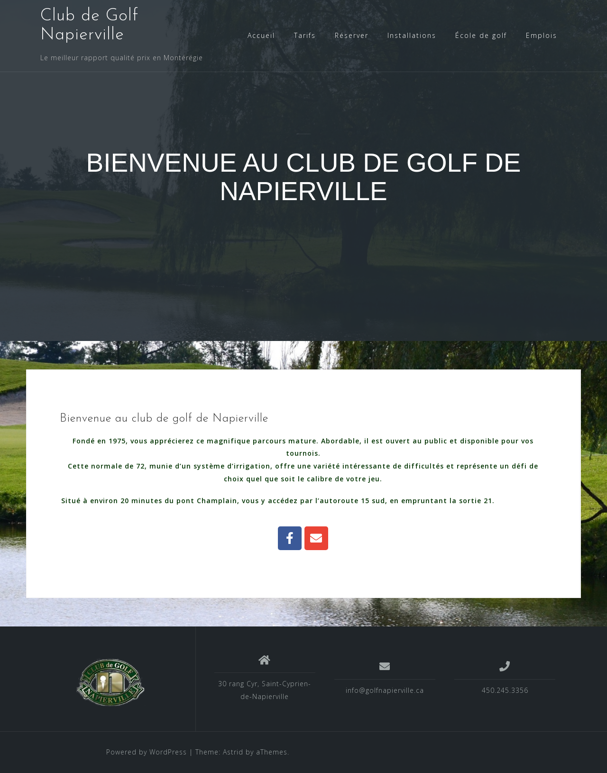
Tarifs (305, 35)
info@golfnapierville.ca (385, 690)
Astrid (233, 751)
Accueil (261, 35)
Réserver (351, 35)
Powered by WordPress (146, 751)
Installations (411, 35)
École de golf (481, 35)
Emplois (541, 35)
